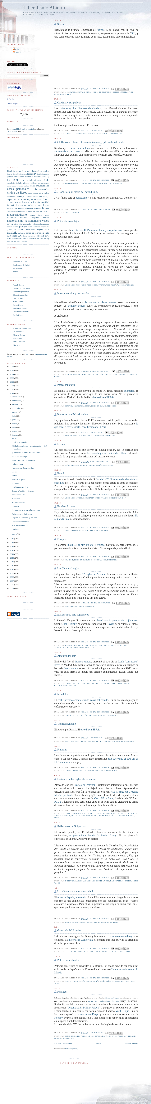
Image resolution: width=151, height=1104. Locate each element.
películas (36, 224)
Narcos (100, 29)
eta (40, 196)
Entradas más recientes (63, 1043)
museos (46, 218)
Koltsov (58, 1017)
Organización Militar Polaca (83, 1007)
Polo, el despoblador (68, 960)
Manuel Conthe (101, 134)
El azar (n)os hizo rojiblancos (73, 614)
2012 (12, 562)
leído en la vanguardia (76, 465)
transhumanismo (112, 741)
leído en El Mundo (73, 498)
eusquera (85, 435)
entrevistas (70, 881)
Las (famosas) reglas (68, 568)
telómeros (129, 390)
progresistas (45, 227)
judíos (30, 205)
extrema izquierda (27, 199)
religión (40, 229)
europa (46, 196)
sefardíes (21, 233)
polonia (121, 1036)
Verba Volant (69, 685)
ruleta (27, 354)
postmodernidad (34, 227)
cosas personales (18, 188)
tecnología (112, 715)
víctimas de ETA (36, 239)
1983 (66, 92)
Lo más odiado (18, 332)
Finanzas (62, 749)
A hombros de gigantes (22, 328)
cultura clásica (73, 683)
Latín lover (109, 683)
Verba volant (71, 668)
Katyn (105, 1036)
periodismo (81, 197)
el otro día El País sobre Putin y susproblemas (97, 230)
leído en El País (95, 183)
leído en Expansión (84, 134)
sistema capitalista (29, 236)
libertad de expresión (33, 208)
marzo (15, 431)
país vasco (23, 224)
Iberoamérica (37, 171)
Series (60, 24)
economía (89, 771)
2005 (12, 588)
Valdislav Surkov (125, 285)
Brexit (82, 922)
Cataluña (11, 171)
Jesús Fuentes (18, 302)
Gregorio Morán (129, 813)
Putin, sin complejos (68, 221)
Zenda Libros (18, 315)
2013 (12, 558)
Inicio (98, 1043)
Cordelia (69, 134)
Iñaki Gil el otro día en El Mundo (86, 544)
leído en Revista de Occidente (113, 374)
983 (133, 33)
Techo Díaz (113, 951)
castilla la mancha (32, 176)
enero (14, 534)
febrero (15, 435)
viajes (25, 238)
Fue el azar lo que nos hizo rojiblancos (117, 620)
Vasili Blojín (122, 1011)
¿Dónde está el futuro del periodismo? (77, 191)
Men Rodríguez (22, 174)
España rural (85, 981)
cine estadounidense (31, 180)
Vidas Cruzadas (19, 342)
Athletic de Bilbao (74, 645)
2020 (12, 389)
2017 (12, 542)
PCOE (57, 801)
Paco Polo (129, 981)
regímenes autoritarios (98, 285)
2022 (12, 382)
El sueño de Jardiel (20, 295)
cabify (68, 715)
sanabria (12, 232)
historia (18, 202)
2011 (12, 565)
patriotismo (113, 560)
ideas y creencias (89, 374)
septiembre (16, 408)
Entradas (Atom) (71, 1049)
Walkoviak (125, 951)
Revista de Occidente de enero (100, 302)
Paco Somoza (18, 268)
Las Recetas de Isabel (21, 265)
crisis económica (40, 189)
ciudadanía (11, 183)
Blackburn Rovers (93, 645)
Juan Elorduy (70, 623)
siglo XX (16, 235)
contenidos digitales (23, 186)
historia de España (31, 202)
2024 (12, 374)
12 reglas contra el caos (77, 813)
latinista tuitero (83, 661)
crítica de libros (104, 813)
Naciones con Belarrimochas (72, 414)
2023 (12, 378)
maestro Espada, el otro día (71, 897)
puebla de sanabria (15, 229)
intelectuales (13, 205)
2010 (12, 569)
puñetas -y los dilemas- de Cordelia (81, 108)
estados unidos (32, 196)
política (15, 227)
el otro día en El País (103, 397)
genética (69, 406)
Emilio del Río (88, 683)
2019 (12, 393)
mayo (14, 423)
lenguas (46, 205)
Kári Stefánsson (82, 406)
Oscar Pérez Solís (103, 798)
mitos (47, 215)
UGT (124, 498)
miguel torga (36, 215)
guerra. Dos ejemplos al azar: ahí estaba (104, 1001)
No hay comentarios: (100, 88)
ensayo (99, 683)
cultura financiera (74, 771)
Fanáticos (62, 991)
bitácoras (21, 176)
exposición (12, 199)
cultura (35, 193)
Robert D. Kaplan (35, 173)
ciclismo (69, 951)
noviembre (16, 400)
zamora (14, 241)
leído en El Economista (106, 771)
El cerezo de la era (20, 262)
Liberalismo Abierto (44, 8)
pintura (42, 224)
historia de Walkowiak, (81, 939)
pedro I (29, 224)
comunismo (70, 1036)
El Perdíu (17, 52)
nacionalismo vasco (101, 435)
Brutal (60, 473)
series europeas (120, 92)
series (89, 92)
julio (14, 416)
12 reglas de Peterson (93, 574)
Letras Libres (18, 305)
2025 (12, 370)
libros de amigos (12, 211)
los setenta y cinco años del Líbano (107, 453)
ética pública (22, 241)
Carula (16, 49)
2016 (12, 546)
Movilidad (62, 694)
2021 (12, 386)
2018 (12, 539)
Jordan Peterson (86, 606)
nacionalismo (99, 560)
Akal (92, 813)
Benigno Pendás (76, 305)
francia (83, 183)
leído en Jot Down (98, 951)
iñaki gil (69, 560)
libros (119, 683)
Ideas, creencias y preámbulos (73, 293)
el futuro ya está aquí (76, 741)
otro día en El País (90, 729)
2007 (12, 581)
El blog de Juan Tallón (21, 288)
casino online (12, 131)
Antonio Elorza (72, 435)
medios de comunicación (37, 211)
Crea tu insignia (12, 103)
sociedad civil (42, 235)
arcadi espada (71, 922)
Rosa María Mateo (92, 498)
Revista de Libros (20, 308)
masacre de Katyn (88, 1014)
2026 (12, 366)
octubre (15, 404)
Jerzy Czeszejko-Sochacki (89, 1036)
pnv (113, 435)
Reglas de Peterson (84, 784)
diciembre (16, 397)
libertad (21, 208)
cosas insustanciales (39, 185)
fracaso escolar (73, 530)
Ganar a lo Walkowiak (69, 930)
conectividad (71, 981)
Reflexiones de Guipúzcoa (71, 826)
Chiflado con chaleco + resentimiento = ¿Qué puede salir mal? (90, 142)
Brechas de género (67, 506)
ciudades (18, 183)
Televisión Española (111, 498)
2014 (12, 554)
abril (14, 427)
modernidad (11, 218)
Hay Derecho (18, 298)
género (85, 530)
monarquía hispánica (29, 218)
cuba (30, 193)
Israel (44, 171)
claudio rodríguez (30, 183)
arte (15, 176)
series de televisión (102, 92)
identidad (45, 202)
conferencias (11, 186)
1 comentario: (97, 130)
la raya (38, 205)
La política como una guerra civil (75, 891)
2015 (12, 550)
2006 (12, 585)
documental (11, 196)
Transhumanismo (66, 723)
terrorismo (17, 238)
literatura (21, 211)
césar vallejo (44, 193)
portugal (23, 226)
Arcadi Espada (18, 285)
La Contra (77, 715)
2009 (12, 573)
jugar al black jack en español (22, 129)
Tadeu (57, 983)
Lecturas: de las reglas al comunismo (77, 779)
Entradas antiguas (131, 1043)
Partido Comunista (126, 816)
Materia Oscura (19, 335)
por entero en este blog (120, 936)
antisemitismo (71, 183)
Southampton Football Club (80, 647)
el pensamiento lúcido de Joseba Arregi (93, 835)
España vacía (99, 981)
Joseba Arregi (84, 881)
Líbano (61, 444)
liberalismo (12, 208)
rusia (113, 285)
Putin (83, 285)
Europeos (62, 539)
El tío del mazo (81, 951)
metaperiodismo (72, 213)
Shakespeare (116, 134)
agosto (15, 412)
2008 (12, 577)
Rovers (110, 623)
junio (14, 420)
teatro (9, 239)
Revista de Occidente (21, 312)
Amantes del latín (66, 655)
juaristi (23, 205)
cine (16, 179)
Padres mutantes (66, 384)
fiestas (39, 200)
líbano (92, 465)
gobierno (10, 202)
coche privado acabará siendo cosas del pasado (83, 700)
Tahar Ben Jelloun (79, 148)
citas (46, 179)
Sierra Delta (17, 338)
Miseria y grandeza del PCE (84, 816)
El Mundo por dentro (21, 292)
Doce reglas (71, 606)
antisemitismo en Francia (68, 151)
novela (10, 224)
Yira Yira (16, 345)
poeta (47, 224)
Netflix (81, 92)
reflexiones (30, 229)
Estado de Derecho (23, 171)
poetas (9, 227)
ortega (16, 224)
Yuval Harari (127, 741)
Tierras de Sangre (112, 998)
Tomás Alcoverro (104, 465)
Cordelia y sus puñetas (69, 102)
